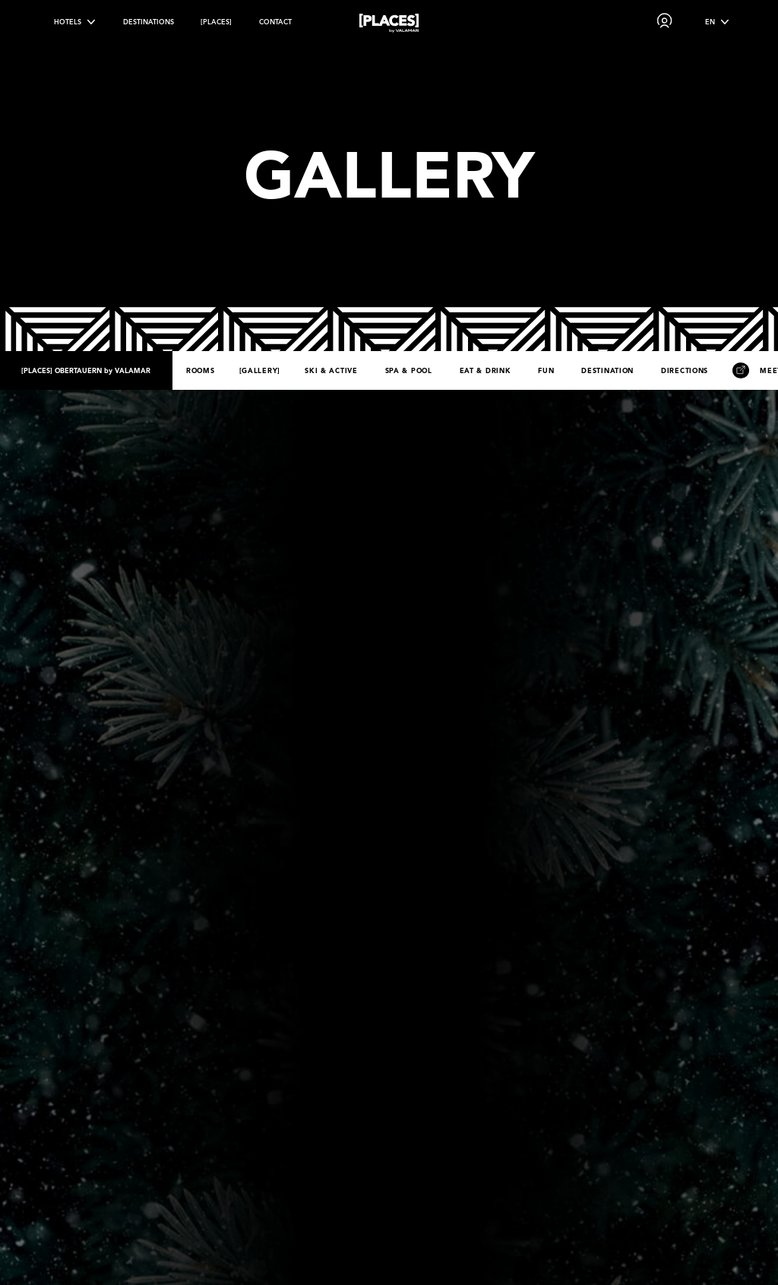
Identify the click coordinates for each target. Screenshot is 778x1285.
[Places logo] (389, 26)
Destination (607, 370)
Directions (684, 370)
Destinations (148, 22)
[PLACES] (216, 22)
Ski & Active (331, 370)
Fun (546, 370)
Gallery (259, 370)
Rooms (200, 370)
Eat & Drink (485, 370)
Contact (275, 22)
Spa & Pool (408, 370)
